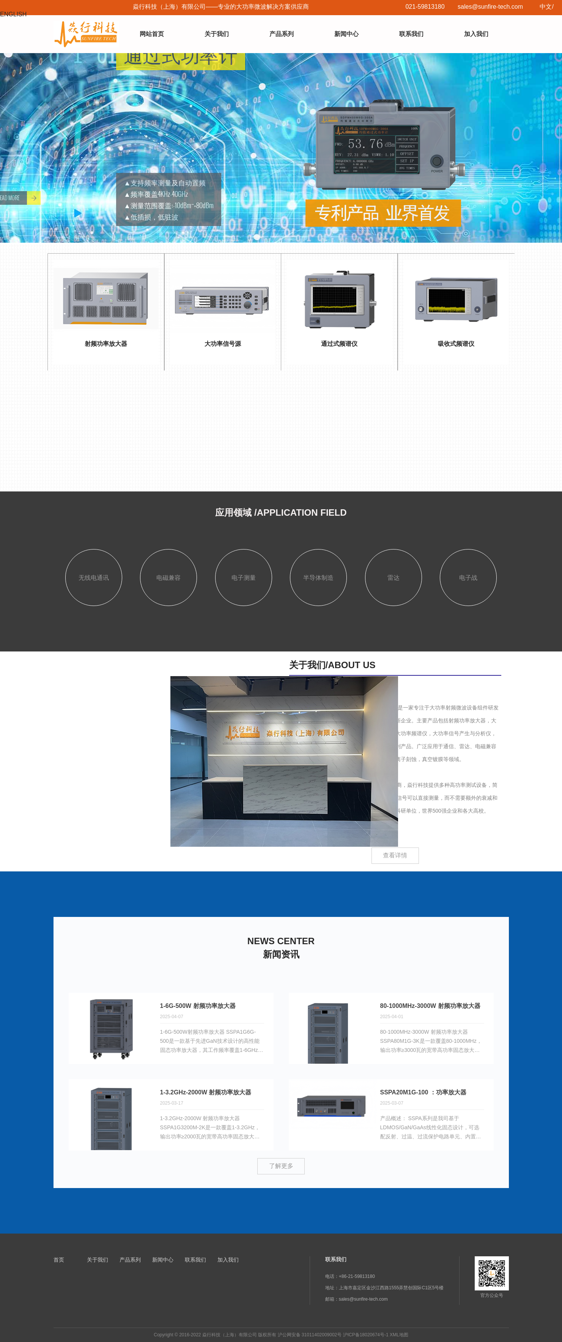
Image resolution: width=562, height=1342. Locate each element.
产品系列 (281, 34)
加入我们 (476, 34)
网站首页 (152, 34)
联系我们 (411, 34)
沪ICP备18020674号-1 (366, 1334)
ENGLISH (13, 14)
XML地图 (399, 1334)
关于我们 (217, 34)
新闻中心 (346, 34)
